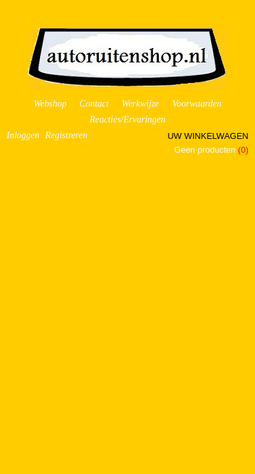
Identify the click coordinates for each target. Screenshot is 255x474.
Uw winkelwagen (207, 136)
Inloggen (23, 135)
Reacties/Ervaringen (127, 119)
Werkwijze (140, 104)
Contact (94, 104)
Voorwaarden (196, 104)
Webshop (50, 104)
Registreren (66, 135)
